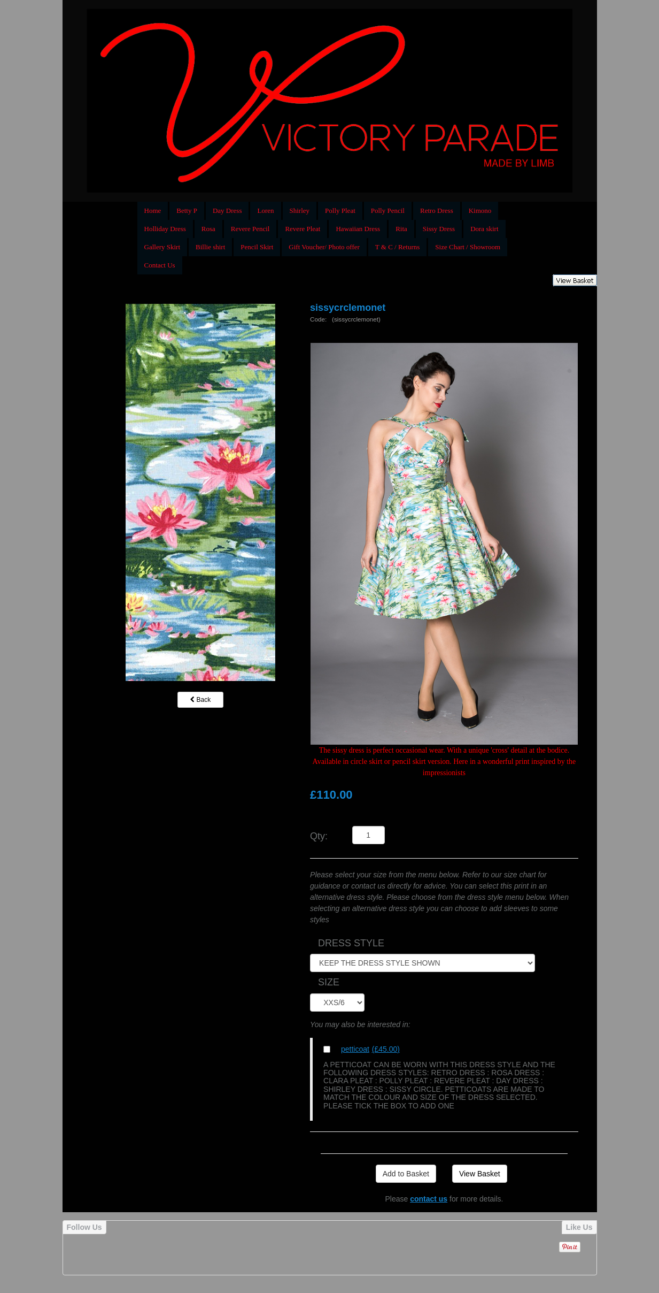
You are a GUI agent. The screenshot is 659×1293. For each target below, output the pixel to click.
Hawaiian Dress (358, 229)
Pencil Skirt (257, 247)
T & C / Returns (397, 247)
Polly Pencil (388, 210)
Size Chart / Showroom (467, 247)
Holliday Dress (165, 229)
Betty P (186, 210)
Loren (265, 210)
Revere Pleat (302, 229)
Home (152, 210)
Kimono (480, 210)
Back (200, 699)
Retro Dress (436, 210)
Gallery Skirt (162, 247)
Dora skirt (484, 229)
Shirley (300, 210)
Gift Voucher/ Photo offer (324, 247)
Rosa (208, 229)
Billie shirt (210, 247)
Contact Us (159, 265)
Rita (401, 229)
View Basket (479, 1173)
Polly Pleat (340, 210)
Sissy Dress (439, 229)
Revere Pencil (250, 229)
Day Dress (227, 210)
